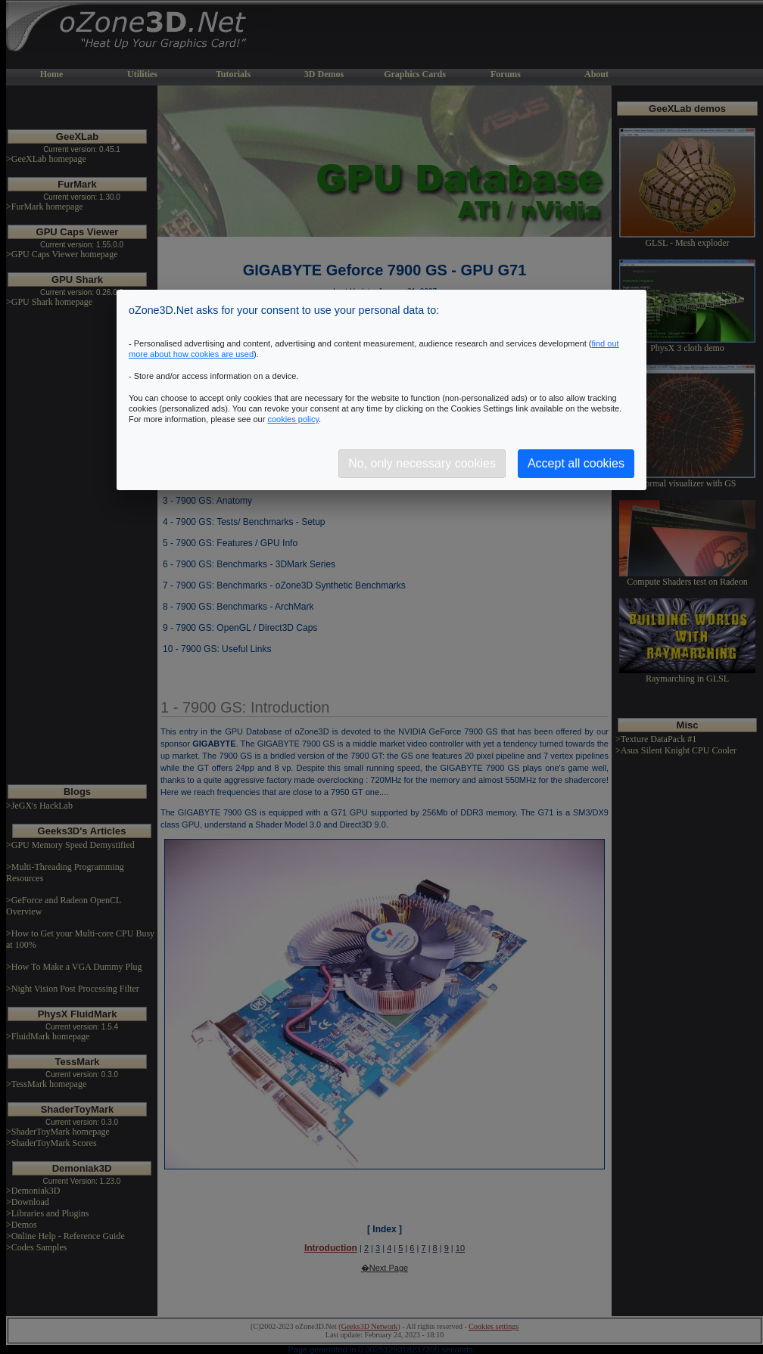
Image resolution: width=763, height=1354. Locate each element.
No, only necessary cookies (422, 463)
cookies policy (293, 419)
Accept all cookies (576, 463)
